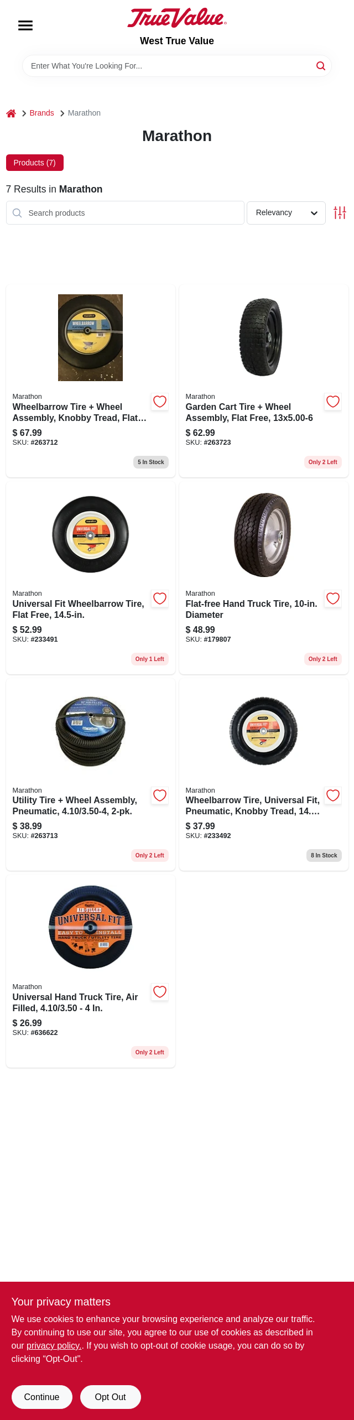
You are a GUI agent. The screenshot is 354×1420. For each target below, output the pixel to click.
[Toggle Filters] (340, 212)
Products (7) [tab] (35, 162)
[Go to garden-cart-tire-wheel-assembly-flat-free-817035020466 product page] (263, 380)
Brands (42, 112)
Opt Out (110, 1397)
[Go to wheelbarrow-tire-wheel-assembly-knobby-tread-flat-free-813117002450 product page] (90, 380)
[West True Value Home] (177, 18)
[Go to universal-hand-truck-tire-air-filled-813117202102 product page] (90, 971)
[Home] (11, 113)
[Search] (322, 65)
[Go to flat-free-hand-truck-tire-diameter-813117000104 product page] (263, 577)
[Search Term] (177, 66)
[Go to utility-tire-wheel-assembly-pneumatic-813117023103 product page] (90, 774)
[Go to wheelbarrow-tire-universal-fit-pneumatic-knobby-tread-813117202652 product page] (263, 774)
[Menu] (25, 25)
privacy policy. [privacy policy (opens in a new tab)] (54, 1345)
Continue (41, 1397)
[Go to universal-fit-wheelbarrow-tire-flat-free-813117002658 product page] (90, 577)
